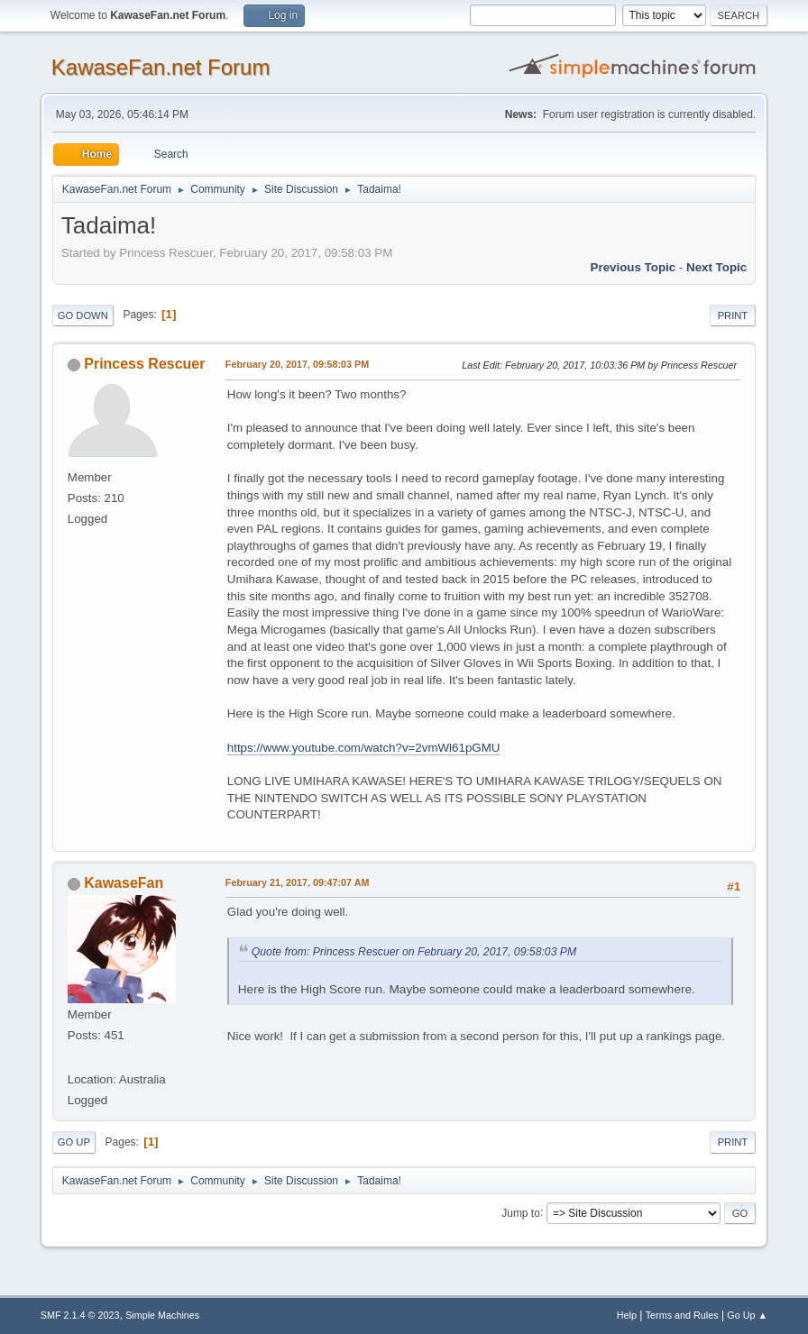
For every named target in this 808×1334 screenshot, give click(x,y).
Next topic (716, 267)
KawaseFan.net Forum (161, 67)
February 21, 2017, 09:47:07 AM (297, 882)
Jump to (520, 1212)
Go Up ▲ (747, 1315)
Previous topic (633, 267)
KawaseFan (123, 883)
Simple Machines (162, 1315)
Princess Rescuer (144, 363)
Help (627, 1315)
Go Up (74, 1142)
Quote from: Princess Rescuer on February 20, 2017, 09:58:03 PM (414, 952)
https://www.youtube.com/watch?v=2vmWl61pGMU (363, 747)
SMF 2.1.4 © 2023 (80, 1315)
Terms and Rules (682, 1315)
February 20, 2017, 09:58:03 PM (297, 364)
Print (733, 315)
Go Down (83, 315)
